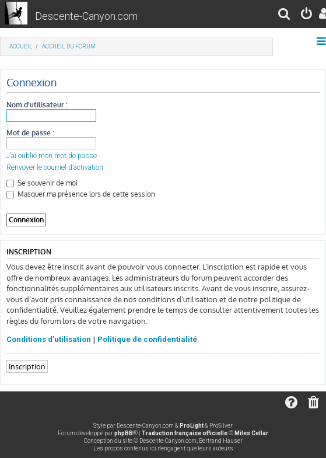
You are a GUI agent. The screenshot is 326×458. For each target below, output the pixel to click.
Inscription (27, 366)
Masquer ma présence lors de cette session (80, 194)
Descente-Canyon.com (86, 16)
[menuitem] (284, 15)
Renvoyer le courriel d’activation (54, 167)
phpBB (123, 433)
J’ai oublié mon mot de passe (51, 156)
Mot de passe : (30, 132)
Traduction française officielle (184, 433)
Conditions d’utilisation (48, 339)
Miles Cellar (251, 433)
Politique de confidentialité (147, 339)
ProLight (192, 425)
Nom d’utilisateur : (37, 104)
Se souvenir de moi (42, 183)
